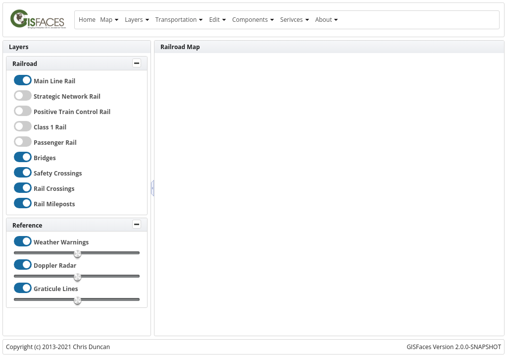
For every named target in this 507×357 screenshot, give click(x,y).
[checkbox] (23, 80)
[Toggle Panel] (136, 63)
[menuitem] (87, 20)
